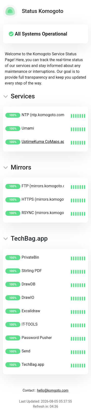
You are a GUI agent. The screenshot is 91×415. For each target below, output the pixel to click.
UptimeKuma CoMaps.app (44, 141)
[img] (78, 116)
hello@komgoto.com (52, 390)
